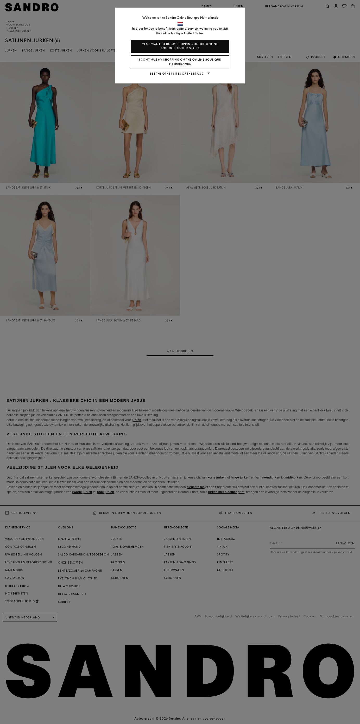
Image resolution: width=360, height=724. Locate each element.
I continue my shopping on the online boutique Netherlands (180, 62)
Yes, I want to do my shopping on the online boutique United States (180, 46)
